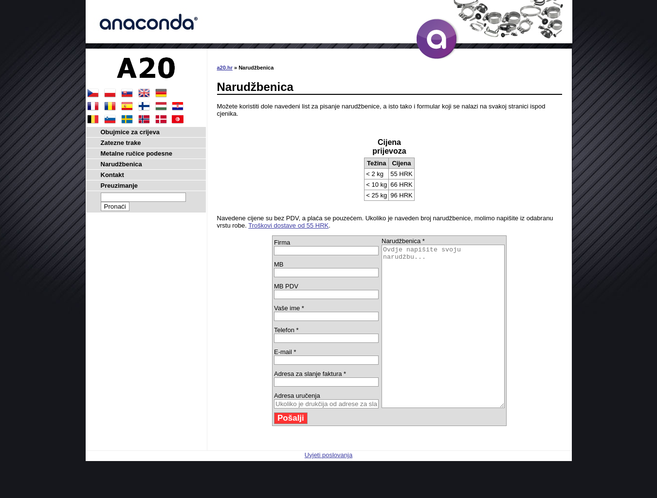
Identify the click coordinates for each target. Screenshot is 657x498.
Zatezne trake (121, 142)
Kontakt (112, 174)
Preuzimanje (119, 185)
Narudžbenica (121, 164)
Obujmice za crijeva (130, 132)
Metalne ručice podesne (136, 153)
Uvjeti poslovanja (328, 487)
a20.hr (225, 68)
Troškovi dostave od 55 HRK (288, 225)
